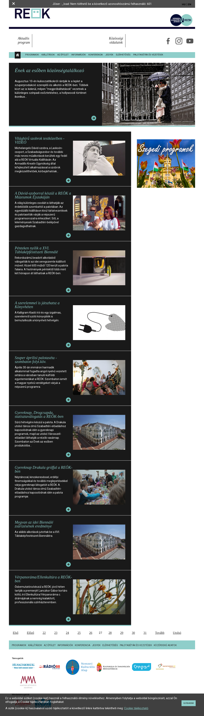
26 (90, 632)
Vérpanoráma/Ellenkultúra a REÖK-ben (43, 579)
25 (79, 632)
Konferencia (95, 54)
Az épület (63, 54)
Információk (78, 54)
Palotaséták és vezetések (148, 54)
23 (55, 632)
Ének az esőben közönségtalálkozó (49, 70)
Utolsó (177, 632)
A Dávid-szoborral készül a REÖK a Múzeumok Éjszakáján (43, 195)
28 (110, 632)
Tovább (159, 632)
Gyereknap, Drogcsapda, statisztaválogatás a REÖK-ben (39, 414)
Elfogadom (188, 703)
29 (121, 632)
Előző (30, 632)
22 (44, 632)
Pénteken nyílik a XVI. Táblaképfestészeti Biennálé (36, 250)
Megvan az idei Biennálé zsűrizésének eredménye (34, 524)
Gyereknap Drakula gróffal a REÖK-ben (43, 469)
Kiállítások (48, 54)
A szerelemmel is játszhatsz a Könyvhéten (37, 305)
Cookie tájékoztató (136, 708)
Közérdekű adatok (165, 645)
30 (133, 632)
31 (145, 632)
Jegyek (109, 54)
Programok (32, 54)
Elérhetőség (123, 54)
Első (15, 632)
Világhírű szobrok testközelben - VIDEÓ (39, 140)
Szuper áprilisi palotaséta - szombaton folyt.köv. (36, 360)
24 (67, 632)
